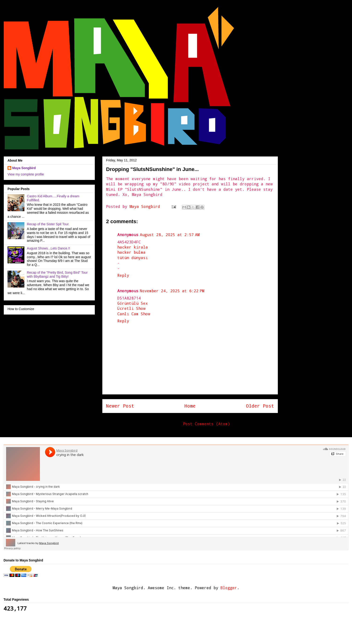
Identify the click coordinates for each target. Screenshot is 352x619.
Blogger (229, 587)
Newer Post (120, 406)
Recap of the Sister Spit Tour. (48, 224)
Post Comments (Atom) (206, 423)
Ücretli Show (131, 308)
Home (190, 406)
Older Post (260, 406)
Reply (123, 275)
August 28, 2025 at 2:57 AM (170, 234)
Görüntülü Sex (132, 303)
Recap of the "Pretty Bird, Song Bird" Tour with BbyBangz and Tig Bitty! (57, 274)
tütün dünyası (132, 257)
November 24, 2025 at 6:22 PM (172, 290)
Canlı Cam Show (133, 313)
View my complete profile (26, 174)
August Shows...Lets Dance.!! (48, 248)
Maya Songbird (146, 206)
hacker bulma (131, 252)
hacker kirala (132, 247)
